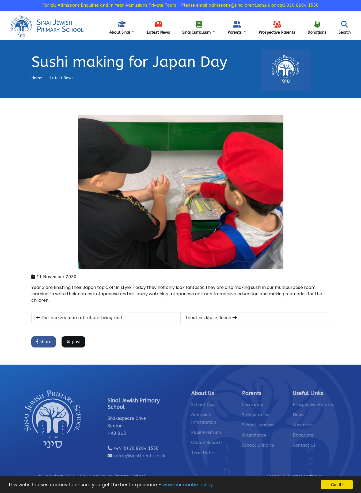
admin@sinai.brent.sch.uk (139, 463)
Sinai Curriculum (198, 28)
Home (36, 78)
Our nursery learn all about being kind (79, 317)
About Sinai (121, 28)
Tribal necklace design (211, 317)
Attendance (261, 435)
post (73, 341)
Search (345, 28)
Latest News (158, 28)
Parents (236, 28)
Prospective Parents (277, 28)
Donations (316, 28)
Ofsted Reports (214, 442)
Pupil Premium (213, 432)
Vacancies (310, 424)
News (305, 414)
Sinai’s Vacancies (306, 12)
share (44, 341)
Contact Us (274, 12)
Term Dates (210, 452)
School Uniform (265, 445)
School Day (210, 404)
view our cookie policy (187, 485)
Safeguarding (341, 12)
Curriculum (260, 404)
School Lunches (265, 424)
